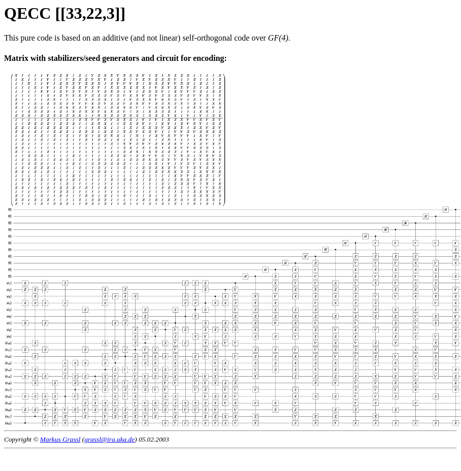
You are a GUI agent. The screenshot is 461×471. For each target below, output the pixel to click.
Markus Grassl (60, 439)
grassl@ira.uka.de (109, 439)
